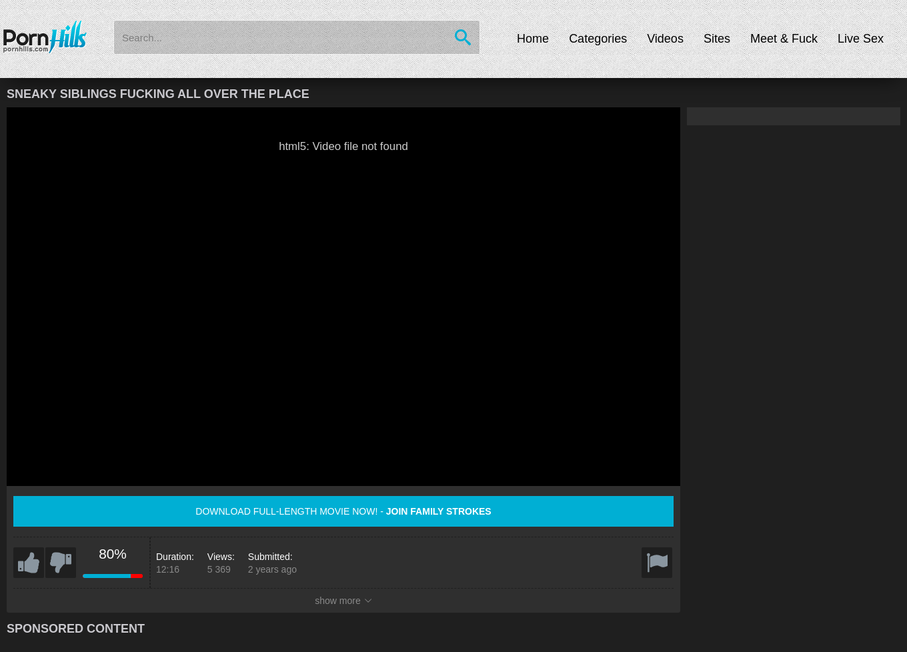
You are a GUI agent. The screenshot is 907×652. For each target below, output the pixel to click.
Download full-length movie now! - (343, 511)
